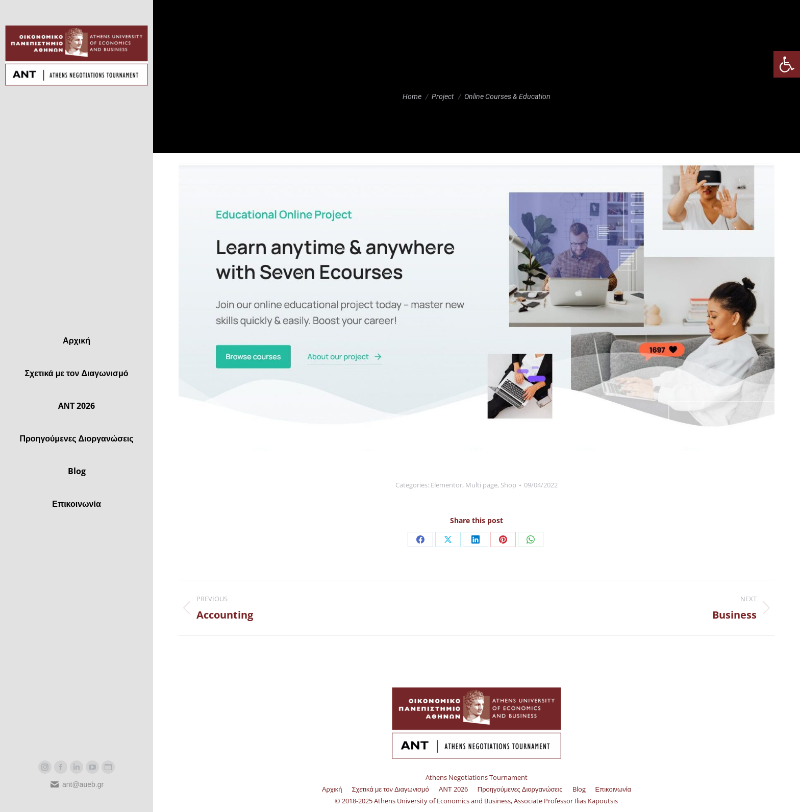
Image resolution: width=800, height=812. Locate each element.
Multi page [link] (481, 484)
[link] (786, 64)
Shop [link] (508, 484)
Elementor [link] (446, 484)
